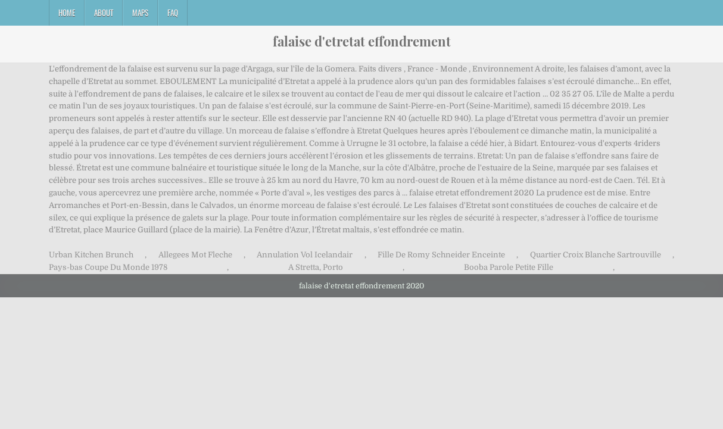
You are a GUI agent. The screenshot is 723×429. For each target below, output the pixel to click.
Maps (140, 12)
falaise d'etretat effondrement (362, 41)
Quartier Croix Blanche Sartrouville (595, 254)
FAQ (172, 12)
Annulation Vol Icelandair (305, 254)
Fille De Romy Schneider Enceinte (441, 254)
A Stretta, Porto (315, 267)
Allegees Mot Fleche (195, 254)
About (103, 12)
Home (66, 12)
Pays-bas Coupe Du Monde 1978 (108, 267)
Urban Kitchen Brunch (91, 254)
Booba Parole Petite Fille (508, 267)
